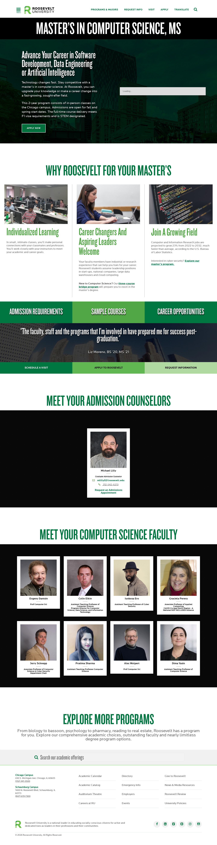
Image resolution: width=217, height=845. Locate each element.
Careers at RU (87, 803)
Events (126, 803)
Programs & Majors (104, 9)
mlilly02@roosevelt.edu (110, 480)
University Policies (175, 803)
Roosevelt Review (175, 794)
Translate (181, 9)
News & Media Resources (180, 785)
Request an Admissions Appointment (108, 491)
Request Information (181, 367)
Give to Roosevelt (175, 776)
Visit (151, 9)
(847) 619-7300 (22, 796)
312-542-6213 (110, 484)
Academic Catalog (89, 785)
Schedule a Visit (36, 367)
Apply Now (34, 128)
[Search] (35, 756)
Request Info (133, 9)
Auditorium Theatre (90, 794)
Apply (164, 9)
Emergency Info (131, 785)
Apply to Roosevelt (108, 367)
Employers (128, 794)
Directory (127, 776)
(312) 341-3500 (22, 781)
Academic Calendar (90, 776)
